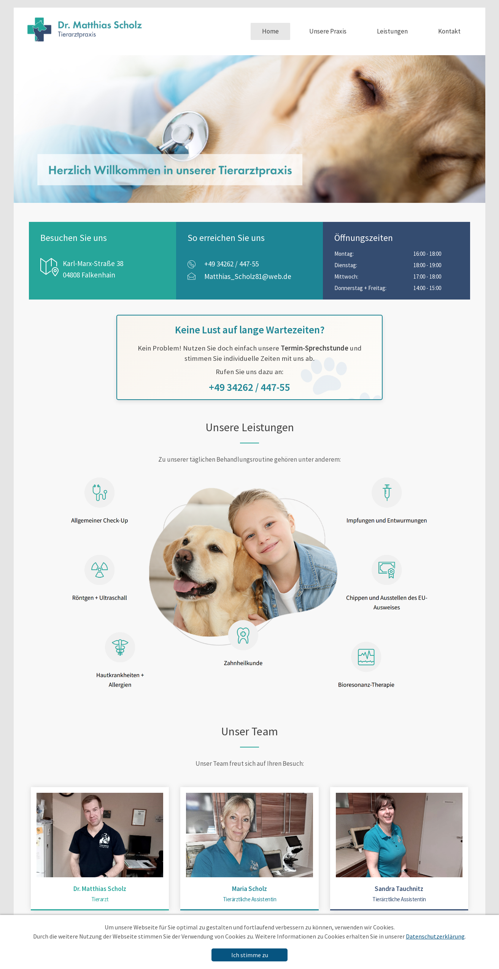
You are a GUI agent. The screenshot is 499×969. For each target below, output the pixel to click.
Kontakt (449, 31)
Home (270, 31)
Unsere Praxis (327, 31)
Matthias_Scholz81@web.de (247, 276)
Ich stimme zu (249, 955)
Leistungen (392, 31)
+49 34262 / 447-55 (231, 263)
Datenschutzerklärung (435, 936)
